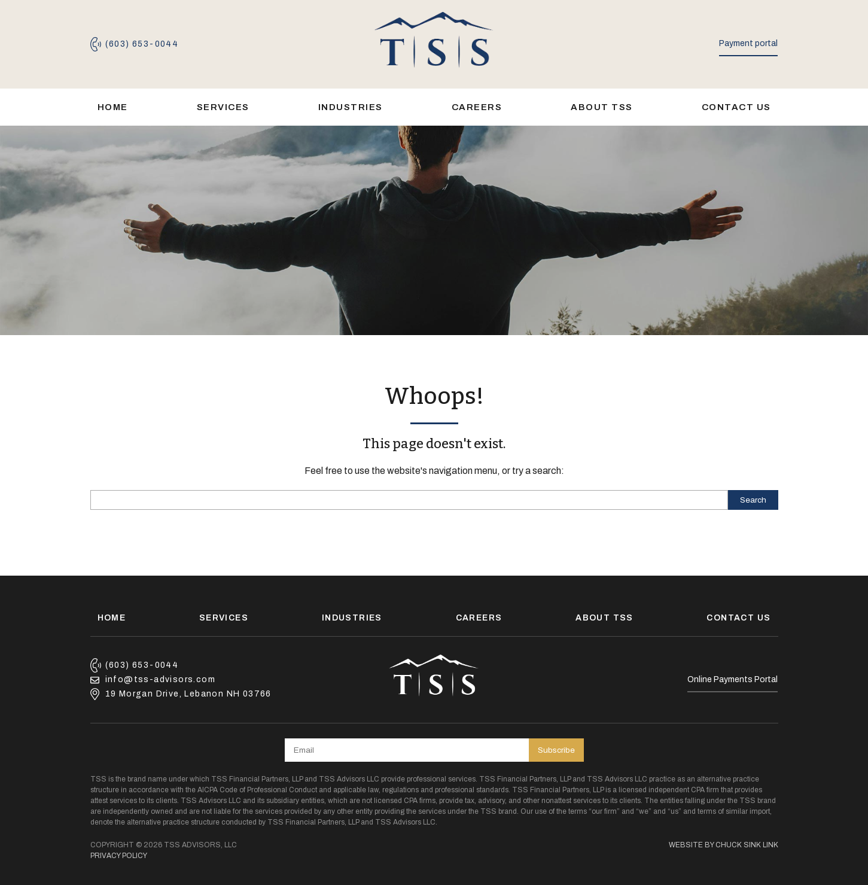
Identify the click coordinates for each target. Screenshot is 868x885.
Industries (350, 107)
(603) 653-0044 (142, 43)
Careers (477, 107)
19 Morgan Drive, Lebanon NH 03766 (188, 693)
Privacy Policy (118, 855)
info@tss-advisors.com (160, 679)
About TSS (602, 107)
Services (223, 107)
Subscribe (556, 750)
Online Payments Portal (732, 679)
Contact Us (736, 107)
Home (113, 107)
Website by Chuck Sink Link (723, 845)
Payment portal (748, 43)
